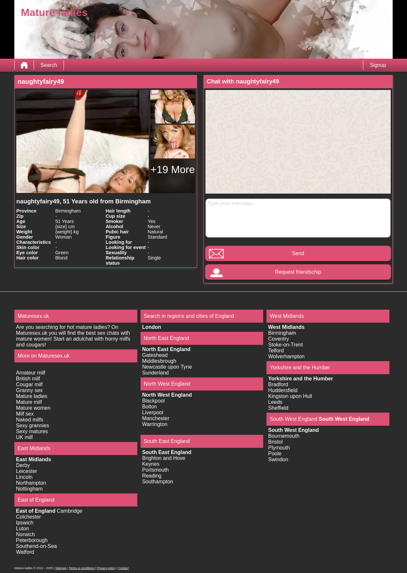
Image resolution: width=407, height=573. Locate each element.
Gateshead (155, 355)
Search (48, 65)
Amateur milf (30, 372)
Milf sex (25, 414)
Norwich (25, 534)
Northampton (31, 483)
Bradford (278, 384)
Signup (378, 65)
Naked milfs (29, 419)
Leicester (26, 471)
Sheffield (278, 408)
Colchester (28, 517)
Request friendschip (298, 272)
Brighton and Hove (164, 458)
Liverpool (152, 412)
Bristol (275, 442)
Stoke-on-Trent (285, 344)
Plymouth (279, 447)
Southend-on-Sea (36, 546)
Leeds (275, 402)
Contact (123, 568)
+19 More (172, 169)
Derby (23, 465)
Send (298, 253)
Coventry (278, 339)
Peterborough (32, 540)
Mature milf (29, 402)
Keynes (150, 464)
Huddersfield (282, 390)
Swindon (278, 459)
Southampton (157, 481)
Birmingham (282, 333)
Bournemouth (283, 436)
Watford (25, 552)
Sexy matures (32, 431)
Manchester (156, 418)
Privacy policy (106, 568)
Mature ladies (31, 396)
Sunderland (155, 372)
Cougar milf (29, 384)
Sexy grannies (32, 425)
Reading (152, 475)
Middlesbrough (159, 361)
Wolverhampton (286, 356)
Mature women (33, 408)
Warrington (155, 424)
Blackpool (153, 401)
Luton (22, 528)
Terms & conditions (82, 568)
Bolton (149, 406)
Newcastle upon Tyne (167, 367)
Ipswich (24, 522)
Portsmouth (155, 470)
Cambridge (69, 511)
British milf (28, 378)
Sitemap (60, 568)
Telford (276, 350)
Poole (274, 453)
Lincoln (24, 477)
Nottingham (29, 489)
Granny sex (29, 390)
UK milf (24, 437)
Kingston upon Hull (290, 396)
